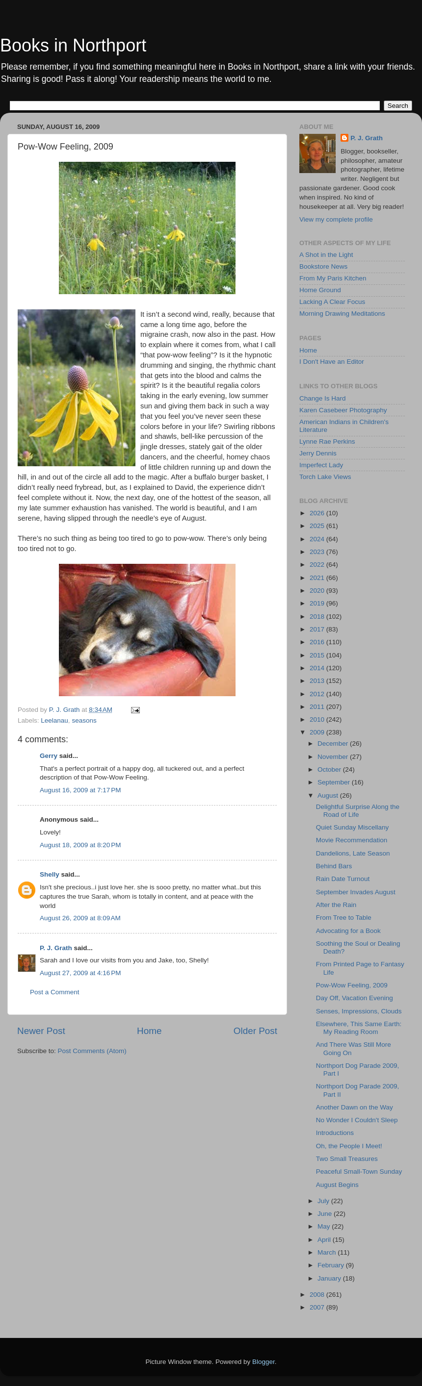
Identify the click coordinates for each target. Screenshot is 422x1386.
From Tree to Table (343, 917)
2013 (318, 680)
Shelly (49, 874)
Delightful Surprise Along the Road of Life (357, 810)
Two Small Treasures (347, 1158)
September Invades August (356, 892)
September (334, 782)
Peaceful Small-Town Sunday (359, 1171)
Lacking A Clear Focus (332, 301)
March (327, 1252)
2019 (318, 603)
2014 (318, 668)
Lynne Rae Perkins (327, 441)
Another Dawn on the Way (354, 1107)
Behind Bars (334, 866)
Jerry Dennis (318, 453)
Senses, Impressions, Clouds (359, 1011)
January (330, 1278)
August (328, 795)
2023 (318, 551)
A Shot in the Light (326, 254)
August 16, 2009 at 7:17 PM (80, 790)
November (333, 756)
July (324, 1201)
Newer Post (41, 1031)
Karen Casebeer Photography (343, 410)
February (331, 1265)
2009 (318, 732)
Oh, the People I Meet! (349, 1146)
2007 (318, 1307)
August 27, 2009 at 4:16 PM (80, 973)
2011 (318, 706)
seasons (84, 720)
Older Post (255, 1031)
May (324, 1226)
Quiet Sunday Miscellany (352, 827)
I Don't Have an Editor (331, 361)
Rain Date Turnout (343, 878)
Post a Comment (54, 992)
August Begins (337, 1184)
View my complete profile (336, 219)
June (325, 1213)
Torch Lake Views (325, 476)
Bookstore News (323, 266)
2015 (318, 655)
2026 (318, 513)
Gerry (48, 755)
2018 (318, 616)
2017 (318, 629)
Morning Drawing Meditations (342, 313)
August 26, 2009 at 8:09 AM (80, 918)
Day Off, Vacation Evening (354, 998)
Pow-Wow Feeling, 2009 (352, 985)
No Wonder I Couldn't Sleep (357, 1120)
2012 (318, 694)
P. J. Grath (56, 948)
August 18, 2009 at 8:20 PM (80, 845)
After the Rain (336, 904)
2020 (318, 590)
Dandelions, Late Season (353, 853)
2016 (318, 642)
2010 (318, 719)
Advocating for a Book (348, 930)
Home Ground (320, 290)
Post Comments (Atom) (92, 1051)
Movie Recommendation (352, 840)
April (325, 1239)
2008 (318, 1294)
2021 (318, 577)
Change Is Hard (322, 398)
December (333, 743)
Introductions (335, 1132)
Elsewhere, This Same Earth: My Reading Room (359, 1027)
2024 (318, 539)
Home (149, 1031)
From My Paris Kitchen (333, 278)
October (330, 769)
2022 (318, 564)
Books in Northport (73, 45)
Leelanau (54, 720)
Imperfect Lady (321, 465)
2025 (318, 525)
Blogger (263, 1361)
